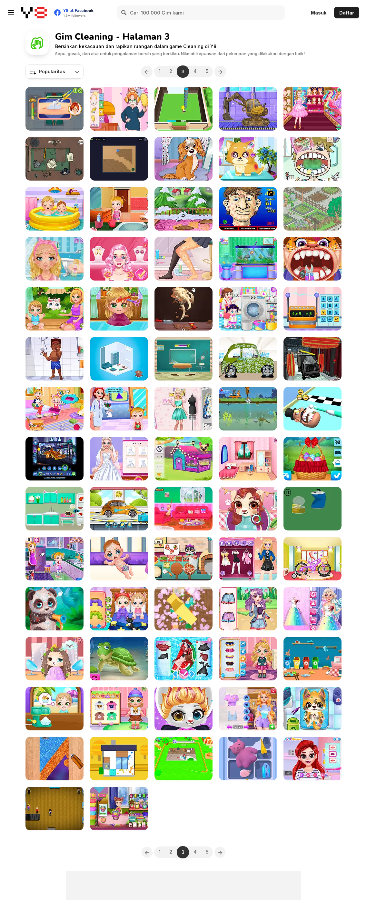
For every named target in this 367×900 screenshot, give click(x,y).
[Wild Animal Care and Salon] (54, 608)
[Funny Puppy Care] (248, 159)
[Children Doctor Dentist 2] (312, 259)
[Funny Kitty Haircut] (54, 658)
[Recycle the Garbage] (312, 508)
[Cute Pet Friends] (183, 458)
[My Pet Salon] (183, 159)
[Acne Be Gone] (248, 209)
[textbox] (54, 71)
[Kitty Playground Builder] (312, 658)
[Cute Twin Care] (119, 608)
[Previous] (145, 71)
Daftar (346, 12)
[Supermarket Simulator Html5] (54, 808)
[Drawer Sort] (248, 758)
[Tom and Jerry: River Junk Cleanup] (248, 408)
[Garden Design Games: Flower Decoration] (119, 808)
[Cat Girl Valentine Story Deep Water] (119, 658)
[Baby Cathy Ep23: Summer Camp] (119, 708)
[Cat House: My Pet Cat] (54, 508)
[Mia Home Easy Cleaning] (183, 209)
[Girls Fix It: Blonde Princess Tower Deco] (248, 708)
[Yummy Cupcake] (312, 309)
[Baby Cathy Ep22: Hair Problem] (119, 309)
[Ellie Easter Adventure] (312, 458)
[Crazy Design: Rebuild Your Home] (312, 209)
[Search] (124, 12)
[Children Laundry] (248, 309)
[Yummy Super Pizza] (183, 558)
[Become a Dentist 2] (312, 159)
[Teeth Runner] (312, 408)
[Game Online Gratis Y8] (34, 12)
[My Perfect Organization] (183, 259)
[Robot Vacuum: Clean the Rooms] (119, 159)
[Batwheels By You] (54, 458)
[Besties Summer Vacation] (312, 758)
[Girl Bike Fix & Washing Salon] (312, 558)
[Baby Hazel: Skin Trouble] (119, 209)
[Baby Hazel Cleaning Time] (54, 558)
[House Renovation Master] (183, 109)
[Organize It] (54, 159)
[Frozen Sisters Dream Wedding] (119, 458)
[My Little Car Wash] (119, 508)
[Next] (222, 71)
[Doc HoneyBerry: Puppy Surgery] (312, 708)
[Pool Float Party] (183, 658)
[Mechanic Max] (248, 359)
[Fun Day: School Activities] (183, 359)
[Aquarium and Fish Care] (248, 259)
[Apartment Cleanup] (183, 608)
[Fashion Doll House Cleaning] (183, 408)
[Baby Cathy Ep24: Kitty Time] (54, 309)
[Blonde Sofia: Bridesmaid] (54, 259)
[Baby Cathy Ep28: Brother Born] (119, 558)
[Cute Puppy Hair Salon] (248, 508)
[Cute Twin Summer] (54, 708)
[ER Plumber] (54, 109)
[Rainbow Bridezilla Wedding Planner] (312, 608)
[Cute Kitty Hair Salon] (183, 708)
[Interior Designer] (119, 359)
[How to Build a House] (248, 109)
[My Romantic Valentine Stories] (183, 508)
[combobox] (54, 71)
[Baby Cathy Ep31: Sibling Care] (54, 209)
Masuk (318, 12)
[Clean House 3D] (119, 758)
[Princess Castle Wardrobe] (312, 109)
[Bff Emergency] (248, 608)
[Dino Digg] (183, 309)
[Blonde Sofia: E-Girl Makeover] (248, 558)
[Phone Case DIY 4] (54, 758)
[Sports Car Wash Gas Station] (312, 359)
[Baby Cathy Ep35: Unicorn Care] (248, 658)
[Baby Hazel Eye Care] (119, 408)
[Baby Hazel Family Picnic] (54, 408)
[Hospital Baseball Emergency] (54, 359)
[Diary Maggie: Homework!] (119, 109)
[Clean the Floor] (183, 758)
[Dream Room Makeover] (248, 458)
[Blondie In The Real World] (119, 259)
